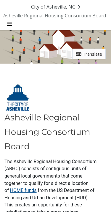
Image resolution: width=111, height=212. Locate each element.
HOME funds (23, 194)
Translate (89, 54)
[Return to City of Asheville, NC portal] (56, 6)
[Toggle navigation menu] (9, 24)
